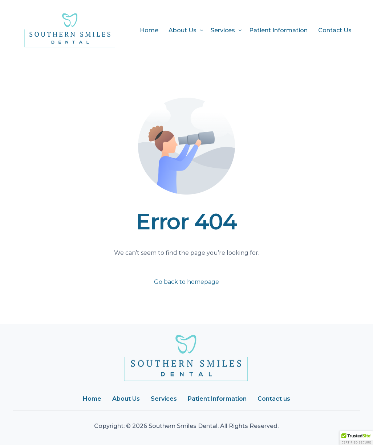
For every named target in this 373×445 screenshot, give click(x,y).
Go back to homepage (186, 281)
